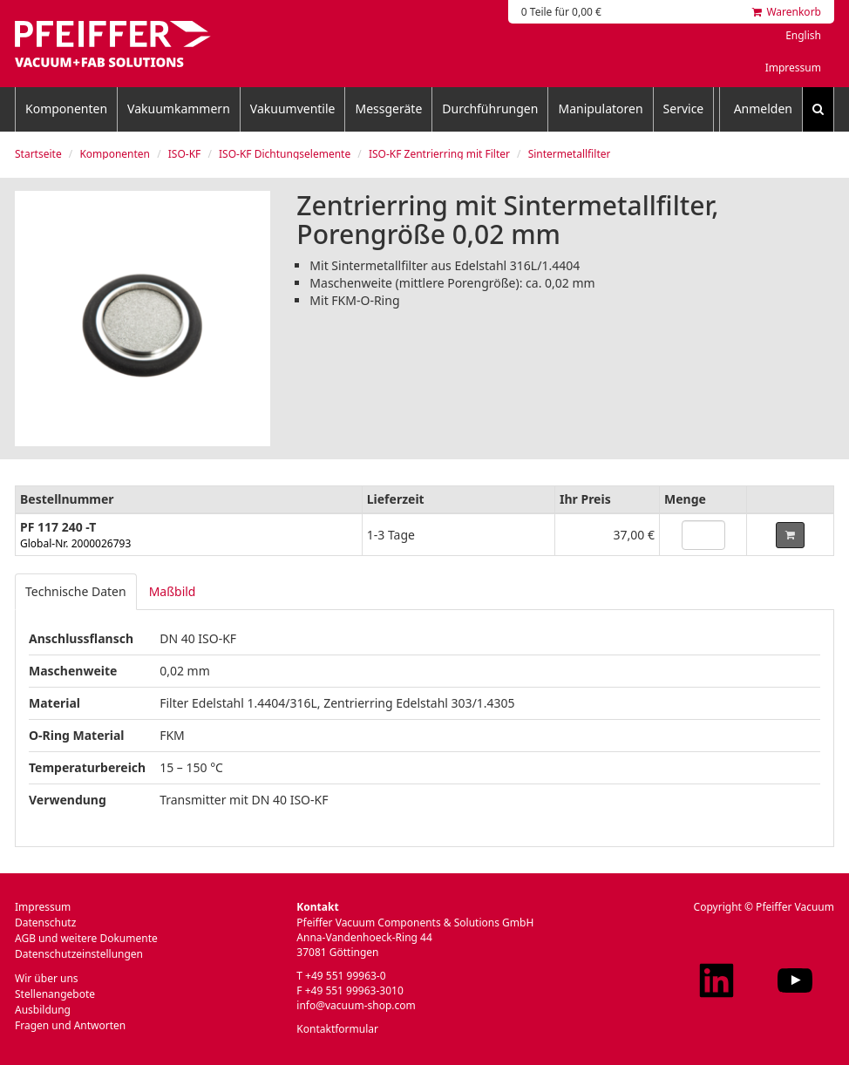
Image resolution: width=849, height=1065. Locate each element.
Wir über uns (46, 978)
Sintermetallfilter (569, 153)
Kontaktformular (337, 1028)
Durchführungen (490, 108)
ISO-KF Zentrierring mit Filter (439, 153)
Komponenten (66, 108)
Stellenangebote (55, 994)
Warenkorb (786, 11)
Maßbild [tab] (172, 591)
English (803, 35)
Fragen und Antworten (70, 1025)
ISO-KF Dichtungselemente (284, 153)
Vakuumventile (293, 108)
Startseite (38, 153)
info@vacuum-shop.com (355, 1005)
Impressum (793, 67)
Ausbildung (43, 1009)
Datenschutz (45, 922)
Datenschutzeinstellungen (79, 953)
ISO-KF (184, 153)
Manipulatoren (600, 108)
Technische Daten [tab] (75, 591)
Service (683, 108)
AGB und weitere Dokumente (86, 938)
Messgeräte (388, 108)
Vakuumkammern (178, 108)
